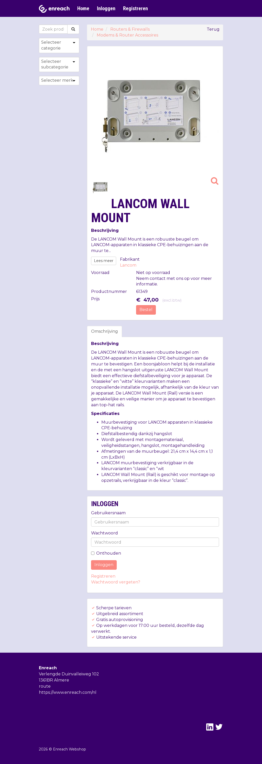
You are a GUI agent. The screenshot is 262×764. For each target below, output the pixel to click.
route (45, 686)
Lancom (128, 265)
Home (83, 8)
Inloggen (106, 8)
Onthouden (106, 553)
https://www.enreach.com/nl (67, 692)
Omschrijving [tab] (104, 331)
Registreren (135, 8)
